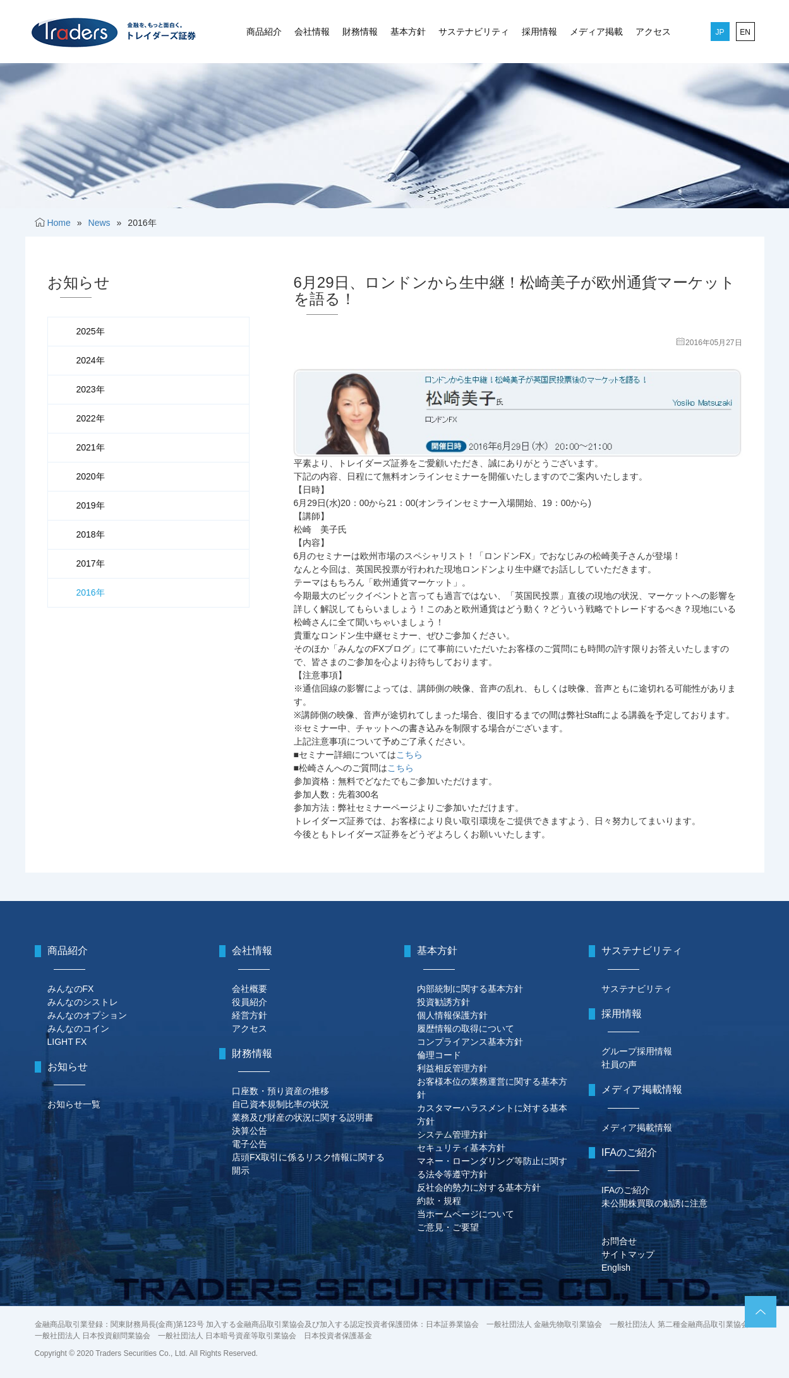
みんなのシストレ (82, 1002)
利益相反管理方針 (452, 1068)
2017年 (90, 563)
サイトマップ (627, 1254)
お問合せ (619, 1241)
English (615, 1268)
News (99, 223)
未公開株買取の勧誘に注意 (654, 1203)
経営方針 (249, 1015)
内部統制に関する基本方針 (470, 989)
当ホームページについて (465, 1214)
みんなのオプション (87, 1015)
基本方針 (408, 31)
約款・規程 (439, 1201)
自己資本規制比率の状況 (280, 1104)
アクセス (653, 31)
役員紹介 (249, 1002)
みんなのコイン (78, 1028)
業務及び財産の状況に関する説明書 (302, 1117)
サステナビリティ (473, 31)
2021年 (90, 447)
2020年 (90, 476)
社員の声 (619, 1064)
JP (719, 32)
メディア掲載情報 (636, 1127)
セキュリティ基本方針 (461, 1148)
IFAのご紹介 (625, 1190)
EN (745, 32)
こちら (409, 755)
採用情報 (539, 31)
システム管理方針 (452, 1134)
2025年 (90, 331)
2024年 (90, 360)
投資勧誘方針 (443, 1002)
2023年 (90, 389)
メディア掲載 (596, 31)
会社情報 (312, 31)
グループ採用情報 (636, 1051)
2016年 (90, 592)
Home (58, 223)
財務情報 (360, 31)
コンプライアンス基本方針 (470, 1042)
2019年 (90, 505)
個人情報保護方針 (452, 1015)
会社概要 (249, 989)
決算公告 (249, 1131)
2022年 (90, 418)
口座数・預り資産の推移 (280, 1091)
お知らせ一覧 (73, 1104)
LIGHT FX (67, 1042)
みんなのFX (70, 989)
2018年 (90, 534)
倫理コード (439, 1055)
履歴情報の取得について (465, 1028)
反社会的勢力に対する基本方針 (479, 1187)
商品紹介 (264, 31)
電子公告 (249, 1144)
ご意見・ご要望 (448, 1227)
